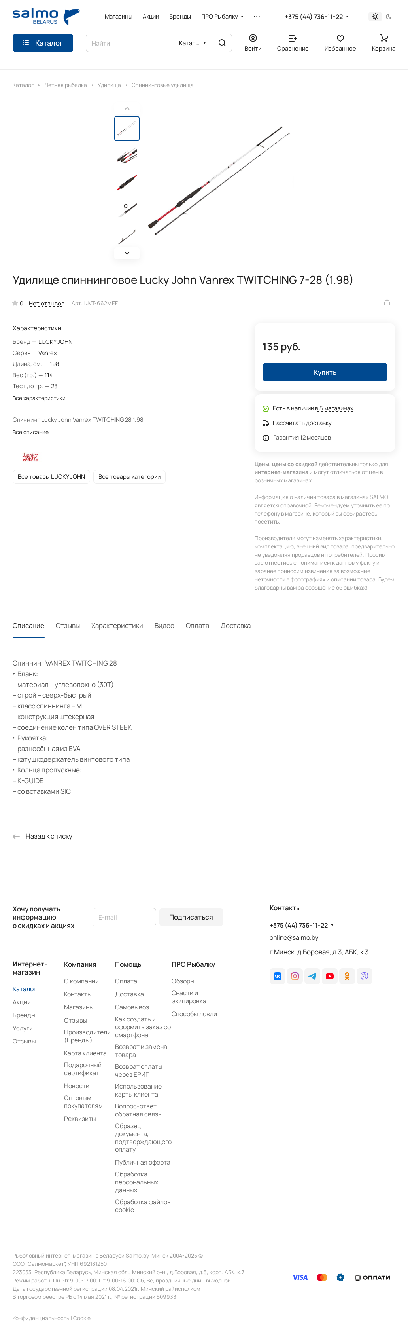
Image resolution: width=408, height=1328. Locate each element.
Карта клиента (85, 1053)
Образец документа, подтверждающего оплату (143, 1137)
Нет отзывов (46, 303)
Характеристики (117, 625)
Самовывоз (132, 1007)
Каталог (24, 989)
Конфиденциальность (41, 1318)
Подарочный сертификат (83, 1069)
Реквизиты (80, 1118)
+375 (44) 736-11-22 (314, 17)
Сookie (82, 1318)
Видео (164, 625)
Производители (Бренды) (87, 1036)
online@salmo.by (294, 937)
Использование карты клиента (138, 1090)
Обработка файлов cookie (143, 1205)
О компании (81, 981)
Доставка (236, 625)
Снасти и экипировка (189, 996)
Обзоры (183, 981)
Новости (76, 1085)
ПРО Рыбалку (193, 964)
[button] (127, 253)
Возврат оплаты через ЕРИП (138, 1070)
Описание (28, 625)
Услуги (23, 1028)
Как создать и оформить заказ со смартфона (143, 1027)
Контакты (78, 994)
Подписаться (191, 917)
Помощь (128, 964)
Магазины (79, 1007)
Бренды (24, 1015)
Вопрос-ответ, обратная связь (138, 1110)
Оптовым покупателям (83, 1101)
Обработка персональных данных (136, 1182)
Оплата (197, 625)
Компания (80, 964)
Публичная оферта (142, 1162)
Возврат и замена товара (141, 1050)
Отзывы (68, 625)
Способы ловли (194, 1013)
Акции (22, 1002)
